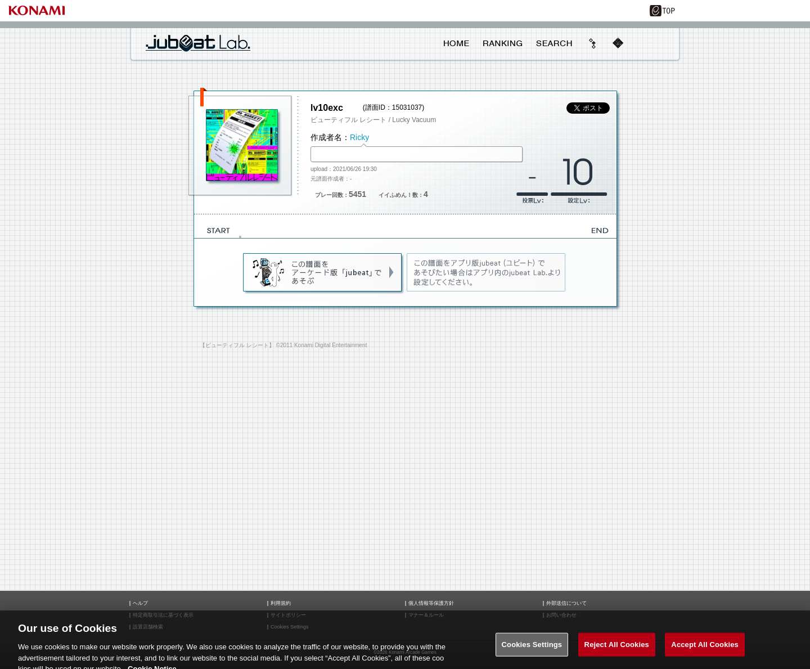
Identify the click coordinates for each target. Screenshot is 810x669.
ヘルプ (140, 603)
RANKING (502, 43)
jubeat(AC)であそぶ (323, 273)
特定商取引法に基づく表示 (163, 615)
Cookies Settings (532, 650)
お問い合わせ (561, 615)
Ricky (359, 137)
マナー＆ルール (426, 615)
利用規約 (281, 603)
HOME (456, 43)
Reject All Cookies (616, 650)
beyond (593, 43)
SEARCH (554, 43)
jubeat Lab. (198, 43)
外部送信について (566, 603)
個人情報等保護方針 (431, 603)
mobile (617, 43)
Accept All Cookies (705, 650)
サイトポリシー (288, 615)
